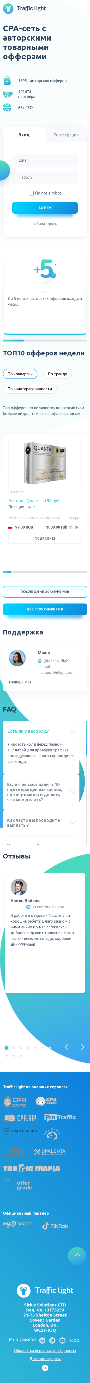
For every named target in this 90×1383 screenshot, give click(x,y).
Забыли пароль (45, 224)
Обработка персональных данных (45, 1350)
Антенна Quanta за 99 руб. (34, 500)
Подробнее (45, 538)
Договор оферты (45, 1359)
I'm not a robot (48, 193)
